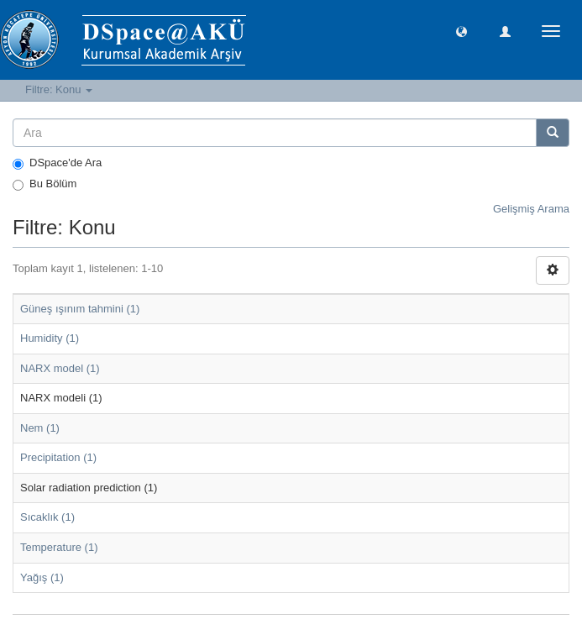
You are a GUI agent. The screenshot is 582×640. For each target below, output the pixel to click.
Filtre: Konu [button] (58, 89)
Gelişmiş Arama (531, 208)
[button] (461, 31)
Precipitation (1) (58, 457)
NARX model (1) (60, 368)
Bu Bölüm (44, 184)
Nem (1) (40, 428)
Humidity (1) (49, 338)
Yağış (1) (42, 577)
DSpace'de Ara (57, 163)
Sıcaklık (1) (47, 517)
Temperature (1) (58, 547)
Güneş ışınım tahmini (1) (79, 308)
